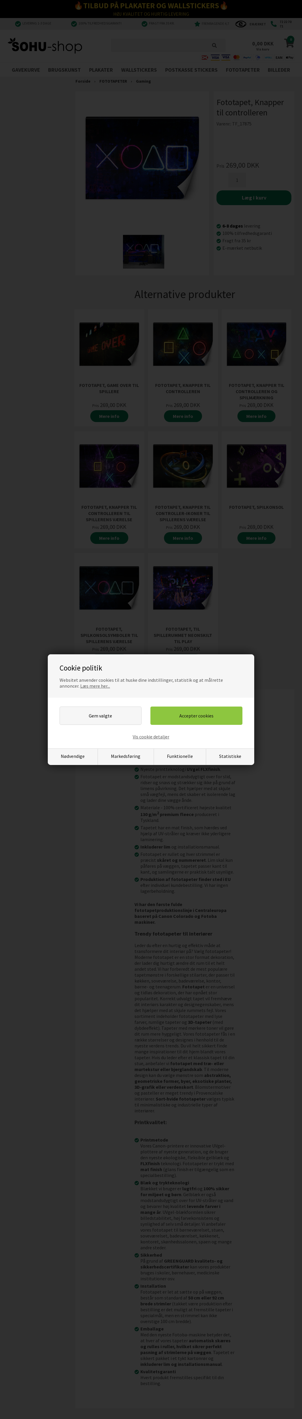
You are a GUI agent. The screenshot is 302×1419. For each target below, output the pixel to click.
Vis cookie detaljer (151, 737)
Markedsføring (125, 756)
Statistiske (230, 756)
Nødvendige (73, 756)
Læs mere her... (95, 686)
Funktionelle (180, 756)
